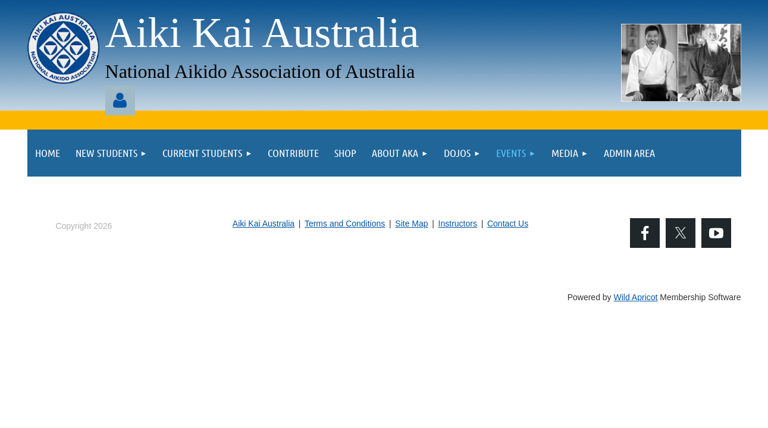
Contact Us (507, 223)
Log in (120, 100)
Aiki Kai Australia (263, 223)
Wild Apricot (636, 297)
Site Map (411, 223)
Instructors (457, 223)
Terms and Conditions (345, 223)
